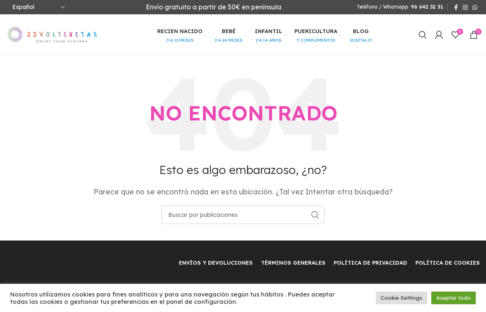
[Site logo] (52, 34)
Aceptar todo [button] (453, 297)
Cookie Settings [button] (401, 297)
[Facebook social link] (456, 7)
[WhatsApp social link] (475, 7)
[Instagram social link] (465, 7)
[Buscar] (423, 35)
